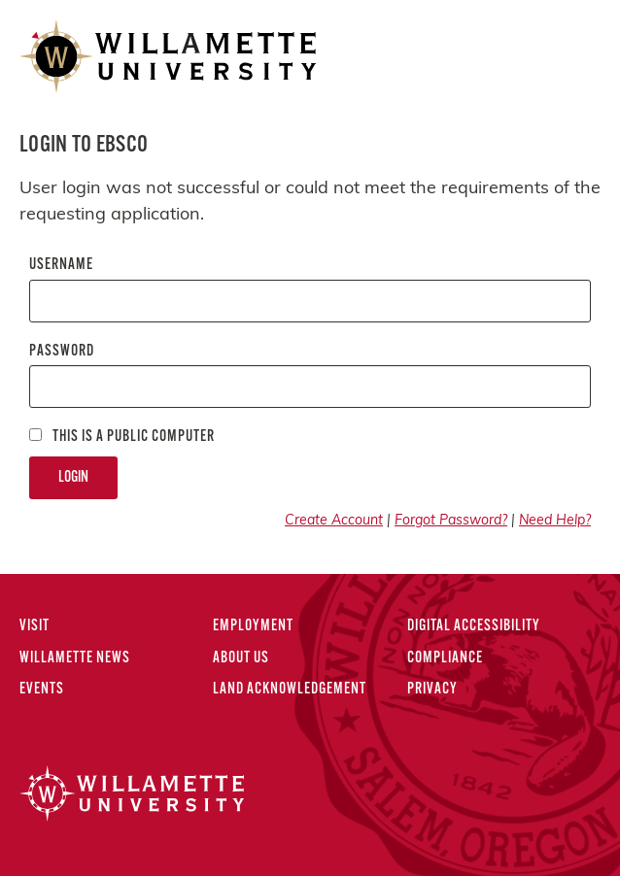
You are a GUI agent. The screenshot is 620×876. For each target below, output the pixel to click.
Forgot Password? (451, 521)
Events (41, 689)
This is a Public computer (122, 436)
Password (61, 351)
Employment (253, 626)
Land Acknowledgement (289, 689)
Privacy (432, 689)
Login (73, 478)
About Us (241, 658)
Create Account (334, 521)
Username (61, 265)
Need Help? (555, 521)
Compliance (445, 658)
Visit (34, 626)
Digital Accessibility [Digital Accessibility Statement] (473, 626)
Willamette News (74, 658)
